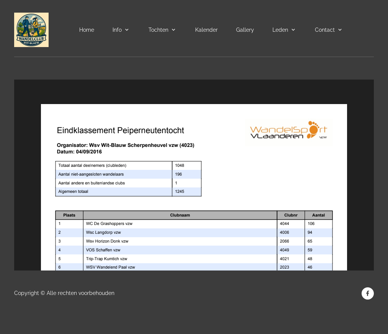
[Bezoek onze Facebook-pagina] (368, 293)
